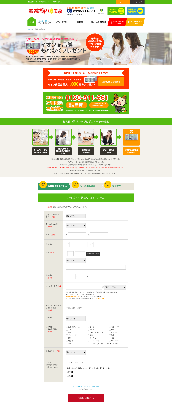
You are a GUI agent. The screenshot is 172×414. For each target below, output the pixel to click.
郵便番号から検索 (93, 253)
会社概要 (91, 8)
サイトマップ (137, 2)
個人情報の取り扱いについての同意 (86, 386)
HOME (30, 29)
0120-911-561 (84, 11)
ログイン (123, 2)
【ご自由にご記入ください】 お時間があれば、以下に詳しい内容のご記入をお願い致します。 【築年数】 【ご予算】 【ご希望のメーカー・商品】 (95, 370)
